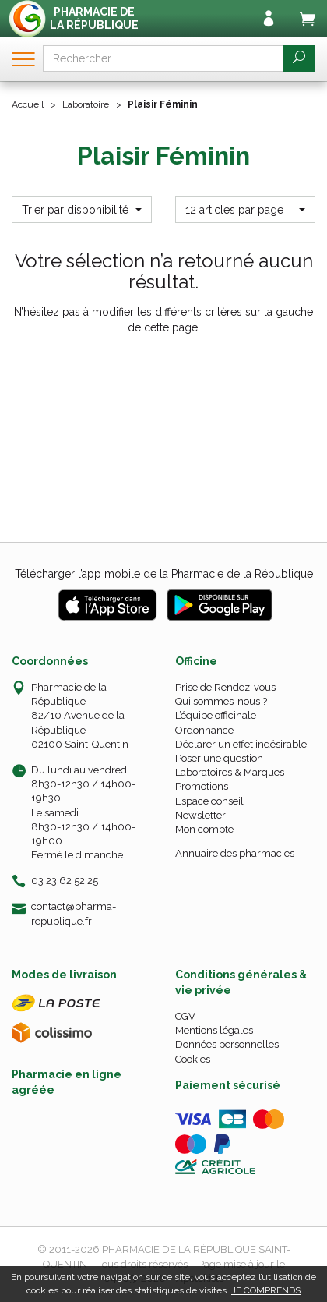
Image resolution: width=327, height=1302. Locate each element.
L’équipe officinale (215, 715)
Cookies (192, 1059)
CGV (185, 1016)
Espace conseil (209, 801)
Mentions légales (214, 1030)
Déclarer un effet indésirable (241, 744)
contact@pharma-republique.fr (73, 913)
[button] (82, 209)
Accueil (28, 104)
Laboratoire (85, 104)
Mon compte (204, 829)
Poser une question (219, 758)
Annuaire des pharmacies (234, 853)
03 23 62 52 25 (64, 880)
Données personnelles (227, 1044)
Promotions (201, 786)
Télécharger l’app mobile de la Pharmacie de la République (164, 574)
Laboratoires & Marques (229, 772)
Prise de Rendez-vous (225, 687)
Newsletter (200, 815)
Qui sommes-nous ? (221, 701)
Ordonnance (204, 730)
